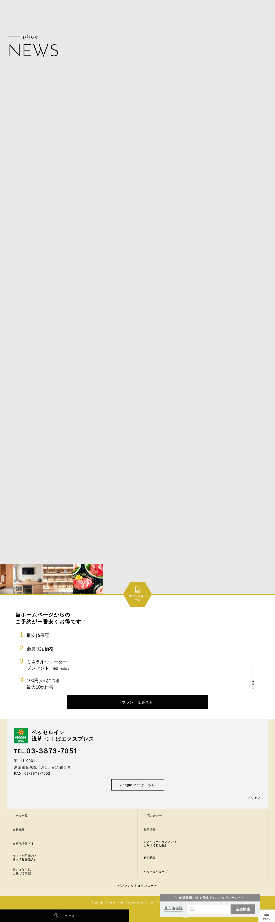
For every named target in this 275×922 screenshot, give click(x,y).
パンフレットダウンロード (137, 885)
